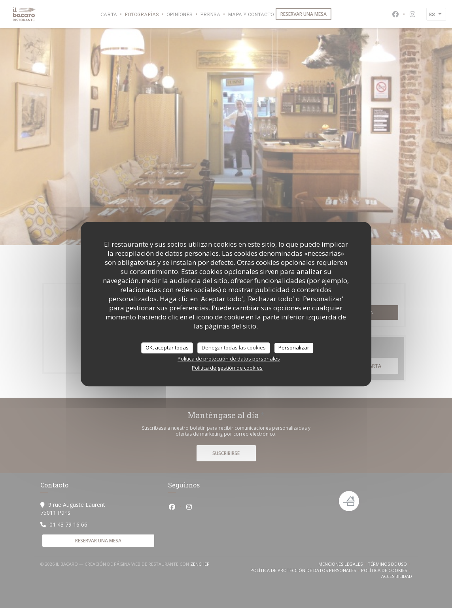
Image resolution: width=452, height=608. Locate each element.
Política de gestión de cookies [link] (227, 367)
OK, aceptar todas (167, 347)
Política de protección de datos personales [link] (229, 358)
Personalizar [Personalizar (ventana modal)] (293, 347)
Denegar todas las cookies (234, 347)
